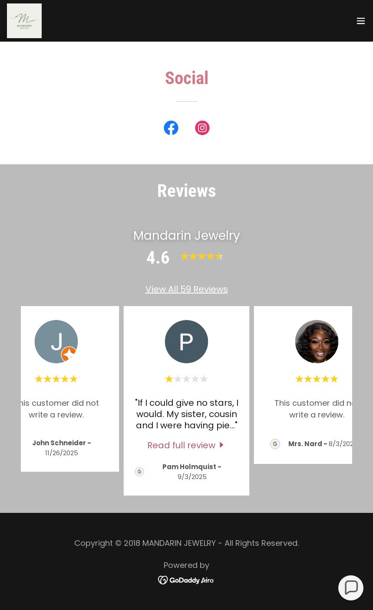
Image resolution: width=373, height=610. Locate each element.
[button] (361, 20)
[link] (24, 20)
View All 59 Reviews (186, 289)
